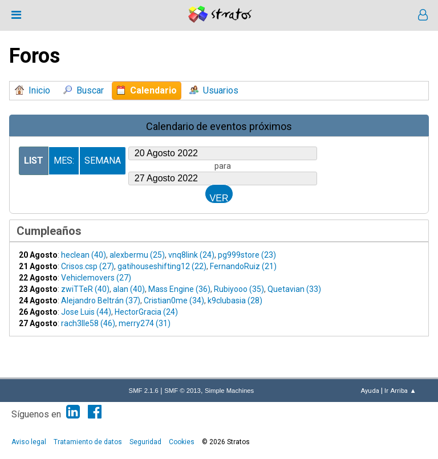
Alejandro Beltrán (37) (100, 300)
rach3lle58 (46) (88, 323)
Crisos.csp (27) (87, 266)
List (33, 160)
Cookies (181, 442)
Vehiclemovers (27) (96, 277)
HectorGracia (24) (146, 311)
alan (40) (129, 289)
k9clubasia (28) (235, 300)
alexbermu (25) (137, 254)
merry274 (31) (145, 323)
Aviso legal (28, 442)
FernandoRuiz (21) (243, 266)
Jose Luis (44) (86, 311)
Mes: (64, 160)
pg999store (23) (247, 254)
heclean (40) (83, 254)
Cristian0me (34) (174, 300)
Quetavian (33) (294, 289)
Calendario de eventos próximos (219, 126)
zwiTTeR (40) (85, 289)
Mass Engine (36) (179, 289)
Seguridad (145, 442)
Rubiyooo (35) (239, 289)
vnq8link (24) (191, 254)
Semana (102, 160)
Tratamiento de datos (88, 442)
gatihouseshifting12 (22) (161, 266)
